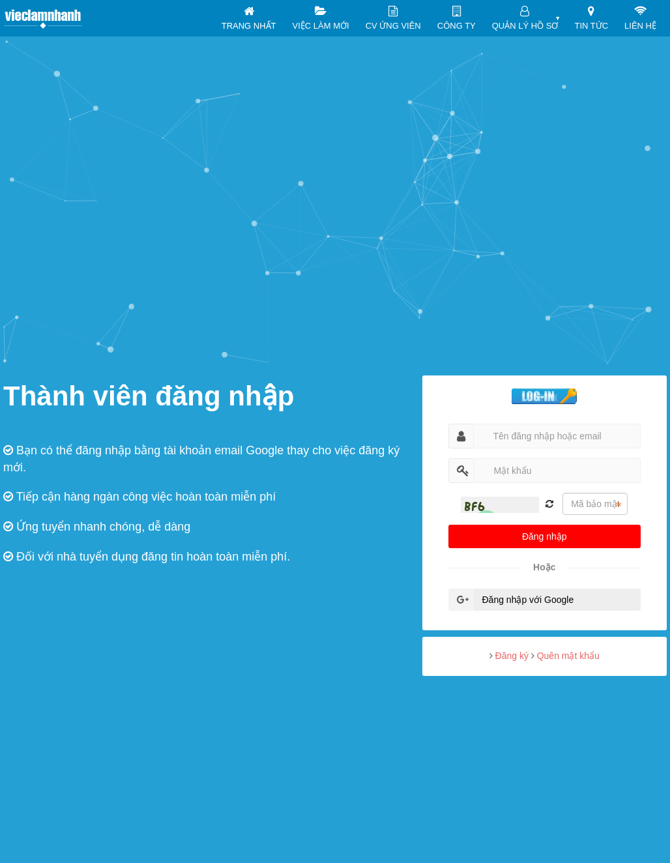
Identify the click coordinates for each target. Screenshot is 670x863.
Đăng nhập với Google (528, 599)
